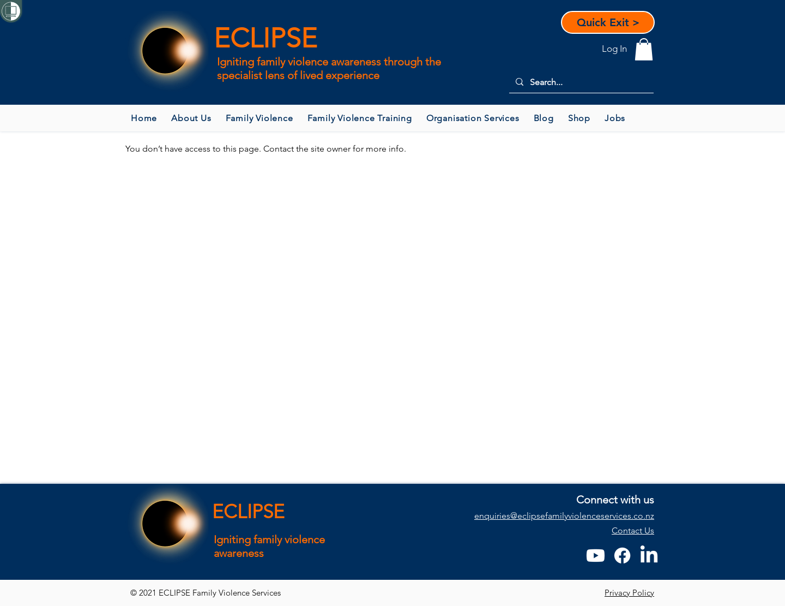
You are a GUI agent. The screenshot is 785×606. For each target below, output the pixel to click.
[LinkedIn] (649, 555)
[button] (644, 49)
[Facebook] (622, 555)
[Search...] (580, 82)
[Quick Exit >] (608, 22)
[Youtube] (595, 555)
